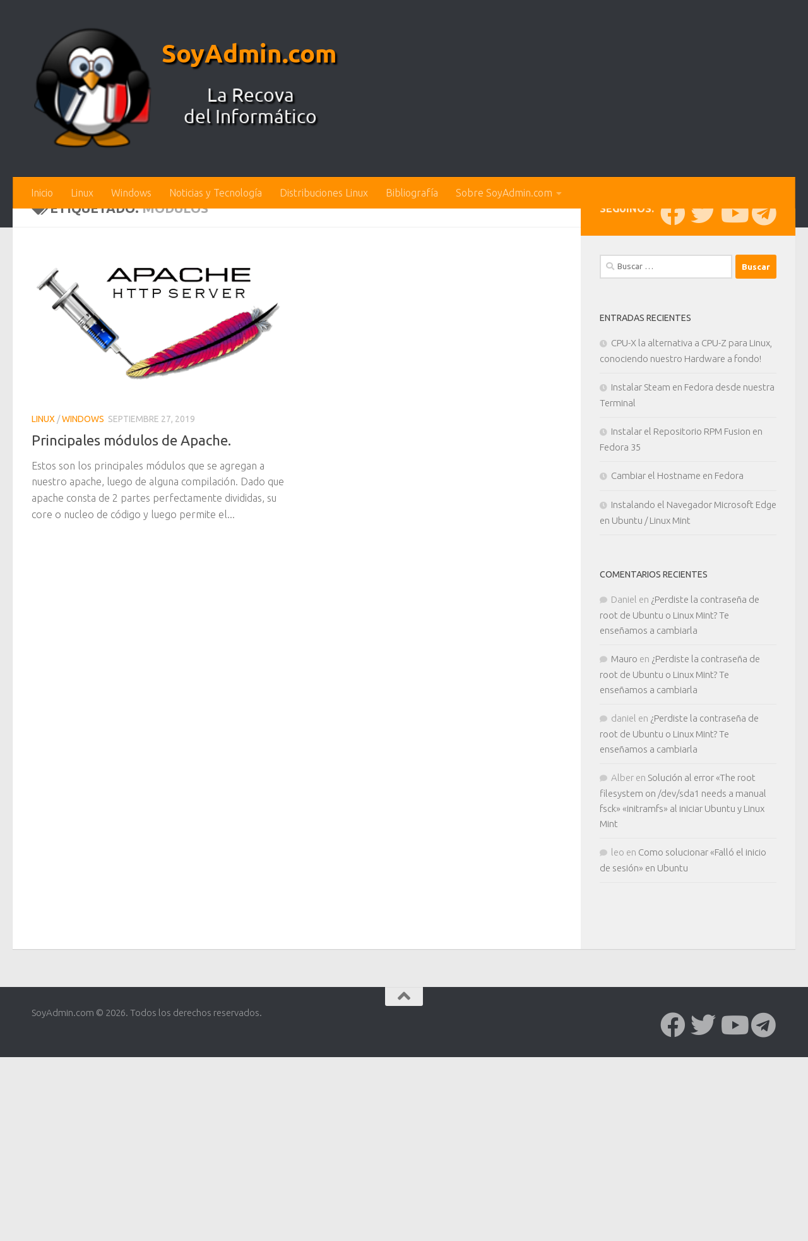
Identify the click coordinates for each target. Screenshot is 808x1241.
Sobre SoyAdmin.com (504, 192)
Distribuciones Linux (324, 192)
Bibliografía (412, 192)
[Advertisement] (404, 303)
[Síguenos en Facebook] (673, 421)
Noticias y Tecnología (215, 192)
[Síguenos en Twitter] (703, 421)
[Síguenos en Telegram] (763, 421)
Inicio (42, 192)
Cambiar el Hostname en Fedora (677, 684)
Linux (82, 192)
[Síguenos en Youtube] (733, 421)
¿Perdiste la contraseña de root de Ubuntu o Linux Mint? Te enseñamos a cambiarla (679, 823)
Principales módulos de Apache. (138, 648)
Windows (131, 192)
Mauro (624, 867)
